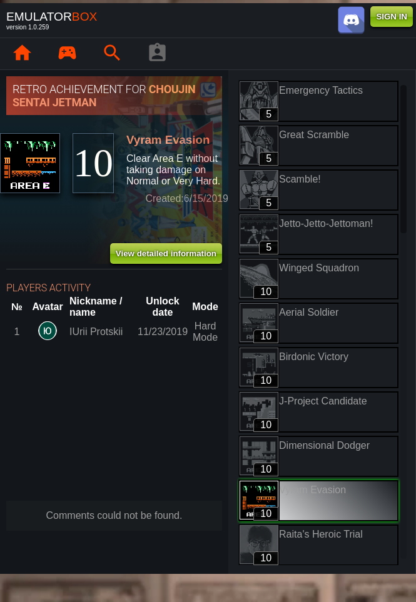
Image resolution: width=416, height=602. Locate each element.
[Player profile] (157, 53)
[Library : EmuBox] (67, 53)
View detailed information (166, 253)
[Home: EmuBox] (22, 53)
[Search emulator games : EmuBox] (112, 53)
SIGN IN (391, 16)
